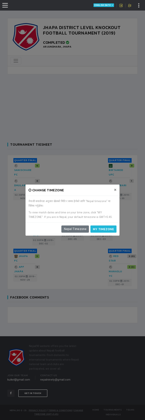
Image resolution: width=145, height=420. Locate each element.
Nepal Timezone (75, 229)
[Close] (115, 190)
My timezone (103, 229)
